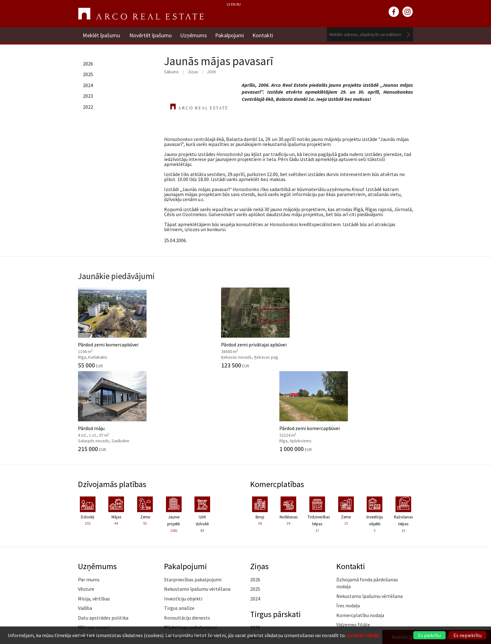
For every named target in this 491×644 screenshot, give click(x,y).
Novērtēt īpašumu (150, 34)
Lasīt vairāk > (399, 549)
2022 (88, 107)
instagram (407, 12)
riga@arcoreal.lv (232, 624)
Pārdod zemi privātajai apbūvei (202, 326)
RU (238, 4)
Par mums (89, 494)
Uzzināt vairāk (363, 635)
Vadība (85, 523)
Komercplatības (278, 398)
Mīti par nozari (93, 542)
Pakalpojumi (231, 34)
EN (233, 4)
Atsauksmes (91, 580)
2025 (88, 74)
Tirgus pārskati (276, 529)
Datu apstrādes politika (103, 532)
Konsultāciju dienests (187, 532)
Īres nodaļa (348, 520)
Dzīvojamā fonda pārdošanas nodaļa (367, 497)
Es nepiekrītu (467, 635)
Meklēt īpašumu (101, 34)
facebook (394, 12)
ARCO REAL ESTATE (141, 14)
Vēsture (86, 504)
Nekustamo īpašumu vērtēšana (197, 504)
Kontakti (266, 34)
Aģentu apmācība (182, 561)
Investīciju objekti (183, 513)
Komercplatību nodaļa (360, 530)
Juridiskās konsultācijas (189, 551)
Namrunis (88, 589)
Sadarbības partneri (99, 561)
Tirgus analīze (179, 523)
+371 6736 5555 (232, 617)
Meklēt (408, 34)
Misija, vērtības (94, 513)
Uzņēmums (194, 34)
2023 (88, 96)
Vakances (88, 551)
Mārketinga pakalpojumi (190, 542)
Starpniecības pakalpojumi (192, 494)
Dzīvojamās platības (113, 398)
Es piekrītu (429, 635)
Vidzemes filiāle (353, 539)
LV (228, 4)
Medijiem (87, 571)
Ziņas (193, 72)
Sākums (171, 72)
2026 (88, 63)
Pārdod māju (288, 326)
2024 (88, 85)
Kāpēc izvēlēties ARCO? (189, 571)
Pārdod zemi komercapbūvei (116, 326)
